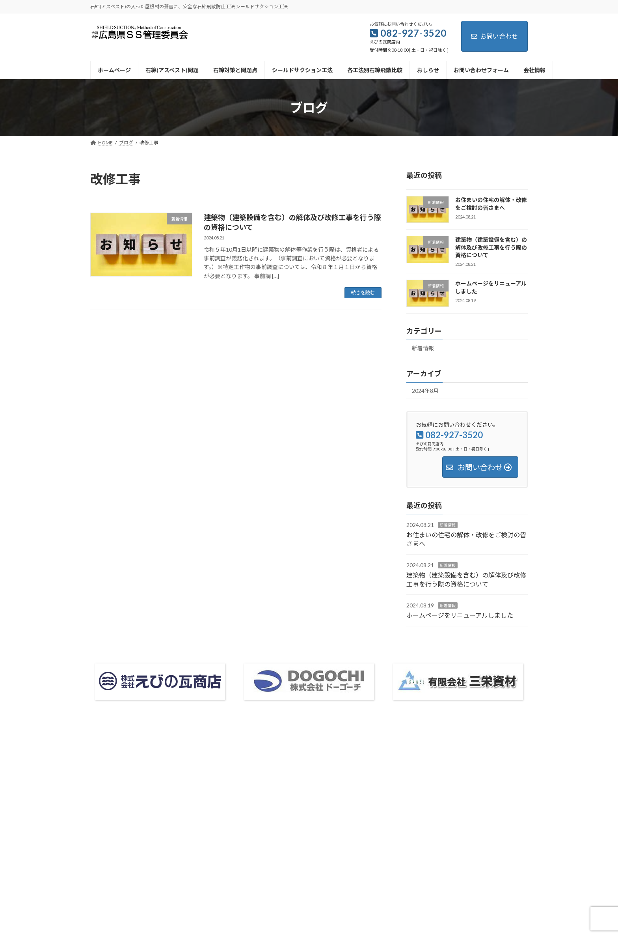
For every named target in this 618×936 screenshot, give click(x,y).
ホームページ (259, 766)
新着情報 (423, 348)
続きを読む (363, 292)
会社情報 (107, 720)
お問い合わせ (494, 36)
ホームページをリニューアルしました (459, 615)
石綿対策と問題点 (264, 794)
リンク (256, 890)
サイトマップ (209, 720)
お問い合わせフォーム (155, 720)
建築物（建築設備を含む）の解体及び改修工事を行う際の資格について (491, 248)
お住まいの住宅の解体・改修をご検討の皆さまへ (491, 203)
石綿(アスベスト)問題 (267, 780)
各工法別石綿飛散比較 (268, 821)
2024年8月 (425, 390)
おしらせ (254, 835)
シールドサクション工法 (271, 807)
